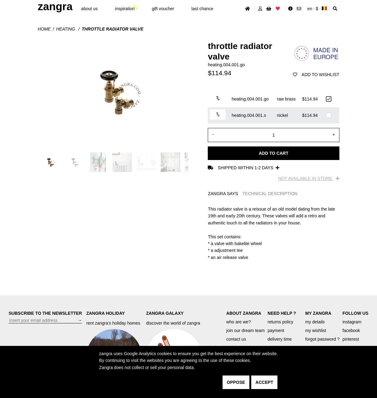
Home (44, 29)
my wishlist (315, 330)
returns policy (280, 321)
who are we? (238, 321)
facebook (351, 330)
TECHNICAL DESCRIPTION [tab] (269, 193)
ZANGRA (55, 6)
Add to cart (273, 153)
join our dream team (245, 330)
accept (264, 382)
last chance (202, 8)
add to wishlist (316, 74)
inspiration (125, 8)
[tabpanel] (273, 233)
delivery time (280, 339)
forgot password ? (322, 339)
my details (315, 321)
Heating (66, 29)
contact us (236, 339)
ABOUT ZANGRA (243, 313)
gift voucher (163, 8)
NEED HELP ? (282, 313)
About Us (89, 8)
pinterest (350, 339)
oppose (236, 382)
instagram (351, 321)
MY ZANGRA (318, 313)
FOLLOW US (355, 313)
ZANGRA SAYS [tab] (223, 193)
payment (276, 330)
